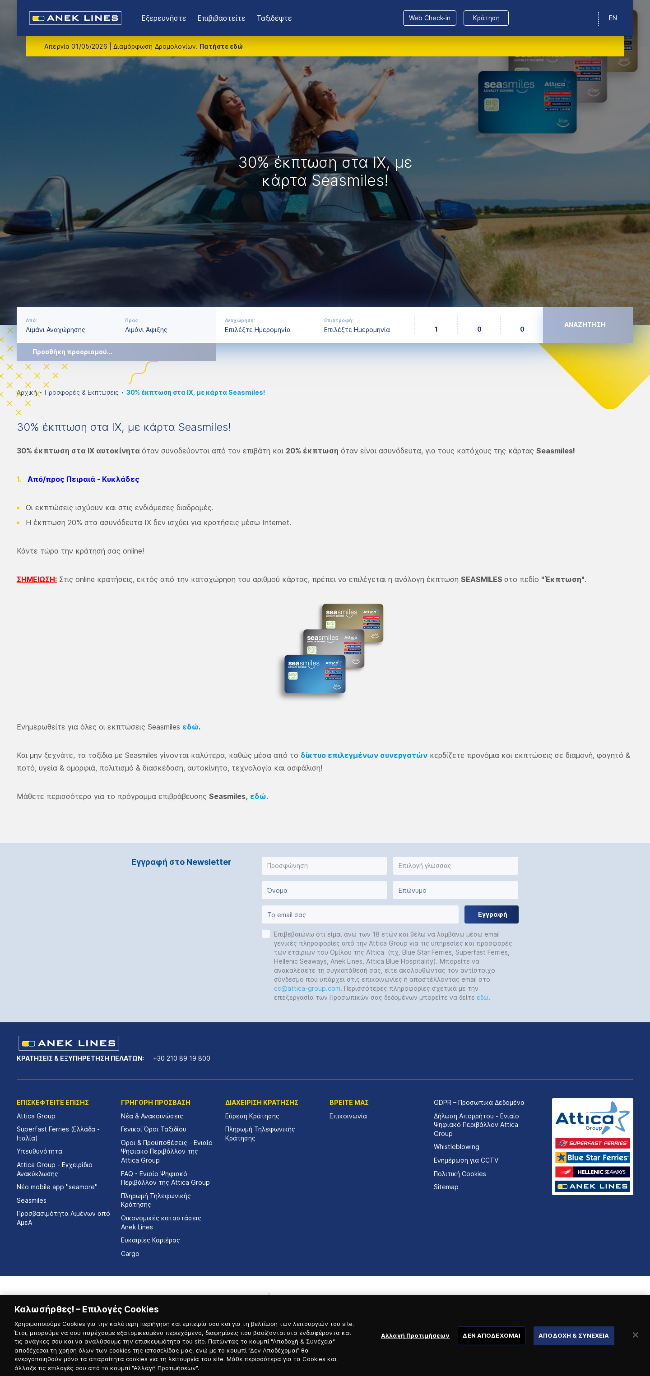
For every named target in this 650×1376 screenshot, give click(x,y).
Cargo (130, 1253)
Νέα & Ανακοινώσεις (152, 1116)
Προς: (132, 320)
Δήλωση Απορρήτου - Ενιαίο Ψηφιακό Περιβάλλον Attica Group (476, 1124)
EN (613, 18)
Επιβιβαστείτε (221, 18)
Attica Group (36, 1116)
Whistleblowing (456, 1146)
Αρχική (27, 392)
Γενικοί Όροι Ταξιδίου (153, 1129)
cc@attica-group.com (307, 988)
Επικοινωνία (348, 1116)
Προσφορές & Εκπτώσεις (82, 392)
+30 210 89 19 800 (181, 1058)
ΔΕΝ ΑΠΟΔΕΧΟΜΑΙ (491, 1344)
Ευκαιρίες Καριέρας (150, 1240)
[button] (324, 866)
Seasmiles (31, 1200)
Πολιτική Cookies (460, 1173)
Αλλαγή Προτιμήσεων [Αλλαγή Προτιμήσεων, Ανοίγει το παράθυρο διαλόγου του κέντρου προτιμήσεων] (415, 1344)
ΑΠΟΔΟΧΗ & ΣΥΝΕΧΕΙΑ (574, 1344)
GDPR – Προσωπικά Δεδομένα (479, 1102)
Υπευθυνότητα (39, 1151)
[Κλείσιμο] (635, 1344)
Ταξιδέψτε (274, 18)
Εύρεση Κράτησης (252, 1116)
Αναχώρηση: (240, 320)
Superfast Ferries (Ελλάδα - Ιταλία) (58, 1133)
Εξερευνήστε (163, 18)
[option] (325, 162)
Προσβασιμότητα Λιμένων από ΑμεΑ (63, 1218)
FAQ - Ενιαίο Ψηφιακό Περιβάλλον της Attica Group (165, 1178)
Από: (31, 320)
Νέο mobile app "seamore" (57, 1187)
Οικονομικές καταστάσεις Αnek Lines (161, 1222)
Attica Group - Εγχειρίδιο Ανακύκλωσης (55, 1169)
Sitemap (446, 1187)
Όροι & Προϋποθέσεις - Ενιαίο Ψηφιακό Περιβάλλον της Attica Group (167, 1151)
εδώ (190, 726)
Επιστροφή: (338, 320)
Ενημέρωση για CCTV (466, 1160)
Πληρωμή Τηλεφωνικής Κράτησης (156, 1200)
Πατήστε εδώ (221, 46)
